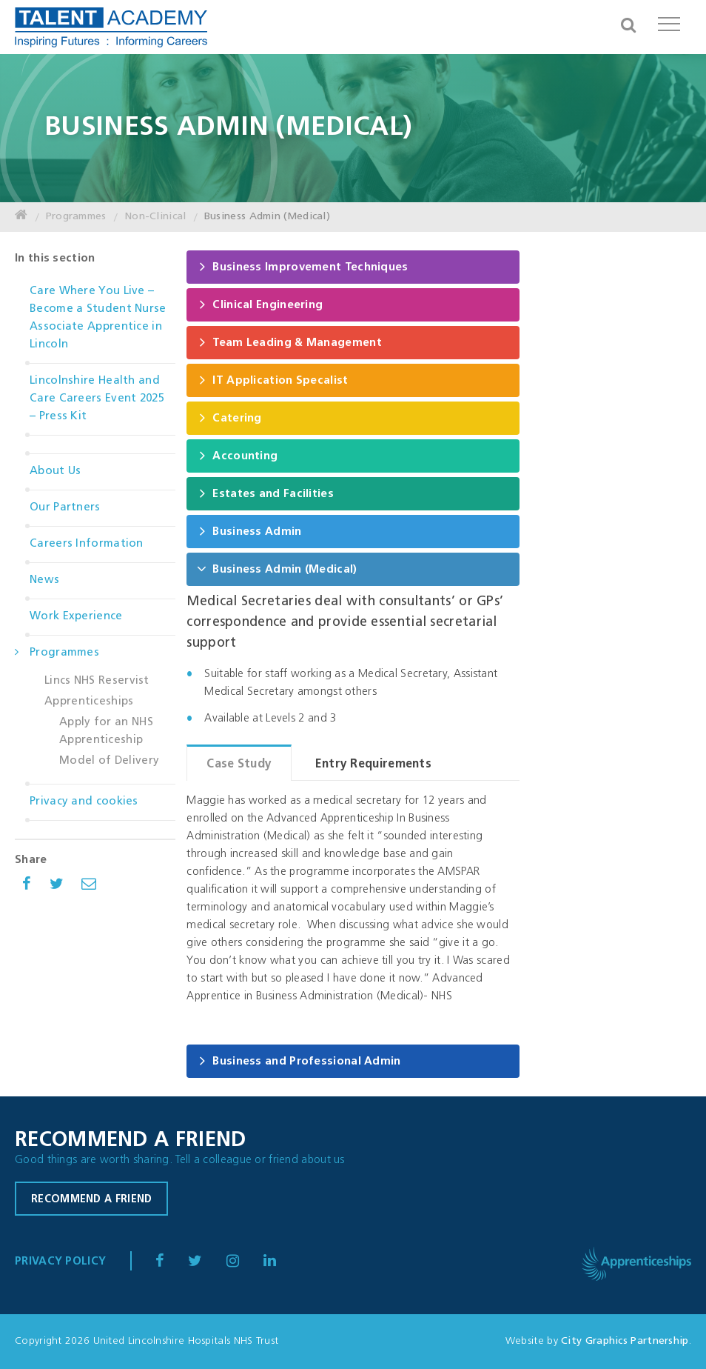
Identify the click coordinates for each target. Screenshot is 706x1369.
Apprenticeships (89, 701)
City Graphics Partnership (625, 1341)
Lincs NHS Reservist (96, 681)
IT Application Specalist (272, 379)
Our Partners (65, 507)
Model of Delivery (109, 761)
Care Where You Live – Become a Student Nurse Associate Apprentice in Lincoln (98, 318)
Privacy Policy (60, 1262)
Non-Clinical (155, 216)
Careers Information (87, 544)
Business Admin (249, 531)
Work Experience (76, 616)
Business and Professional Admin (298, 1060)
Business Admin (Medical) (267, 216)
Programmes (76, 216)
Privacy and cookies (84, 801)
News (44, 580)
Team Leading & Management (289, 342)
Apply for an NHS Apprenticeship (106, 731)
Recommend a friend (91, 1199)
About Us (55, 471)
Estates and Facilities (265, 493)
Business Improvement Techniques (302, 266)
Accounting (237, 455)
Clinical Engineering (260, 304)
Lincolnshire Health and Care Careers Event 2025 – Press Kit (97, 399)
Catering (229, 417)
